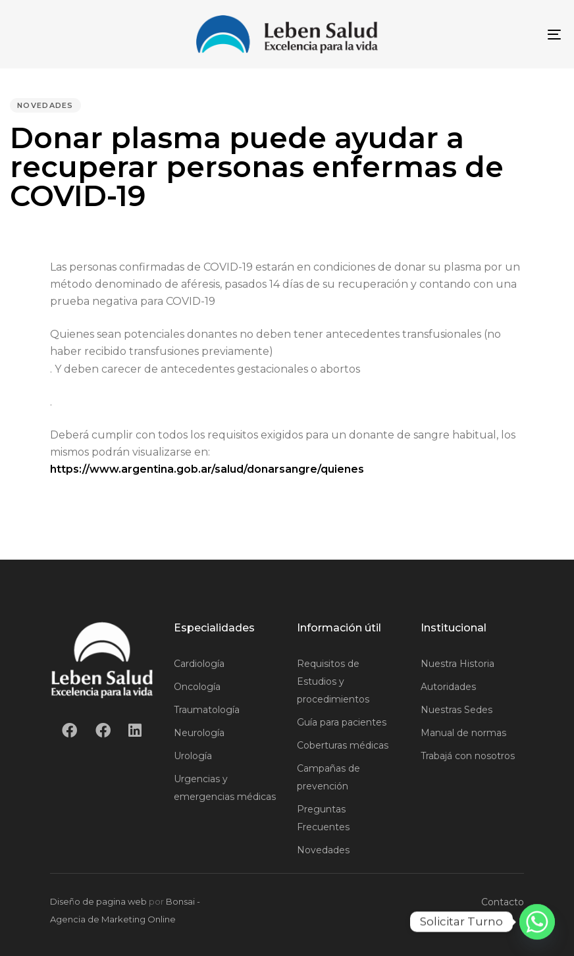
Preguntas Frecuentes (323, 818)
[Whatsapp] (537, 922)
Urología (193, 756)
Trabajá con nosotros (468, 756)
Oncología (197, 687)
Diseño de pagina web (98, 901)
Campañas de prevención (328, 777)
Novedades (45, 105)
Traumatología (207, 710)
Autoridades (448, 687)
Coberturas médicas (342, 745)
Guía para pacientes (341, 722)
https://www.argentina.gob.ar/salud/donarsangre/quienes (207, 469)
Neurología (199, 733)
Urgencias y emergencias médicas (225, 788)
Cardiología (199, 664)
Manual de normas (463, 733)
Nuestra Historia (457, 664)
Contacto (502, 902)
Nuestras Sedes (456, 710)
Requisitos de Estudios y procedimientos (333, 681)
